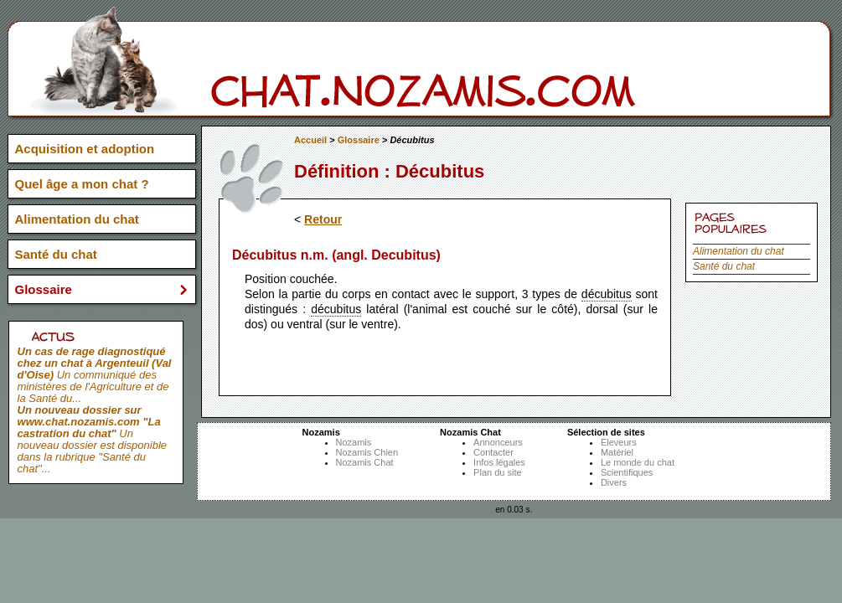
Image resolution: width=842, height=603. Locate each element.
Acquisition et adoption (85, 149)
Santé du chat (724, 266)
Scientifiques (627, 472)
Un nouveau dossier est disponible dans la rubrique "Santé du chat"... (93, 439)
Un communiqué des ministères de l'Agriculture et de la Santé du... (95, 375)
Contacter (493, 452)
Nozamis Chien (367, 452)
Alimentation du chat (738, 251)
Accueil (310, 140)
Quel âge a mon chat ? (82, 184)
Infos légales (499, 462)
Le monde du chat (637, 462)
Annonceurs (498, 442)
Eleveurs (619, 442)
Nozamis (354, 442)
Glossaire (359, 140)
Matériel (617, 452)
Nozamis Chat (365, 462)
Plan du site (497, 472)
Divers (614, 482)
